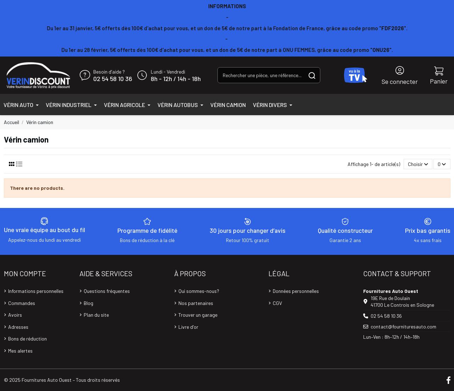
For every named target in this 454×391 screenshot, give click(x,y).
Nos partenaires (195, 303)
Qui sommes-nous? (198, 291)
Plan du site (96, 315)
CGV (277, 303)
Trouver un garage (197, 315)
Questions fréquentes (107, 291)
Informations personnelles (35, 291)
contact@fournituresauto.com (403, 326)
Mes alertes (20, 351)
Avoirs (15, 315)
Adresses (18, 327)
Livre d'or (188, 327)
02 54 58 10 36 (112, 78)
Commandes (21, 303)
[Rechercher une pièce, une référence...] (312, 75)
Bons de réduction (27, 339)
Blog (88, 303)
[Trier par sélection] (418, 164)
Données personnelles (296, 291)
